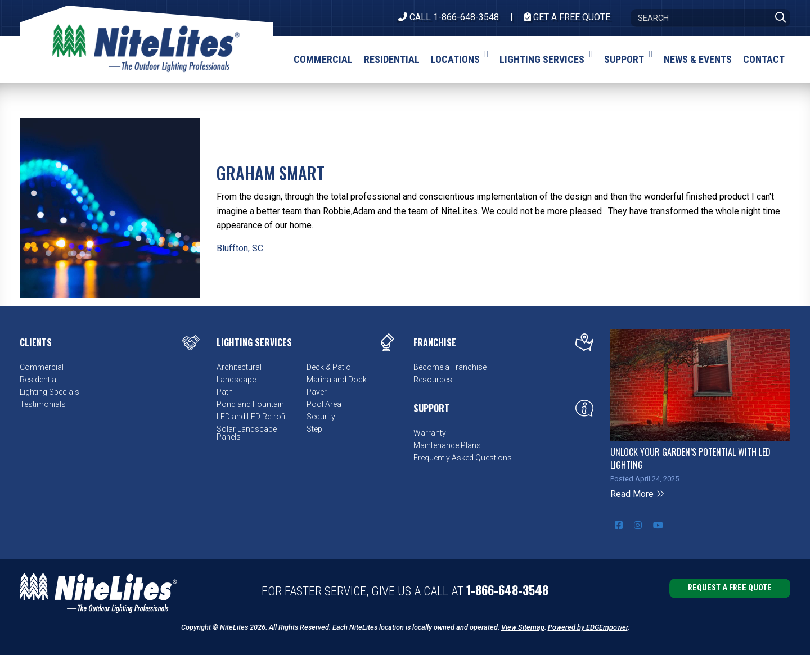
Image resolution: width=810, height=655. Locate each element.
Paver (317, 391)
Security (321, 416)
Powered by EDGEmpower (588, 627)
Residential (39, 379)
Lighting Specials (49, 391)
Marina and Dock (337, 379)
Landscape (236, 379)
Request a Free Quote (730, 588)
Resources (432, 379)
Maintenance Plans (447, 445)
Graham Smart (271, 173)
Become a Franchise (450, 367)
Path (225, 391)
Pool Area (324, 404)
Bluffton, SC (240, 248)
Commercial (42, 367)
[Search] (710, 18)
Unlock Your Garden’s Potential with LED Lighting (690, 458)
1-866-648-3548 (507, 590)
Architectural (239, 367)
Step (314, 428)
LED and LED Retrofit (252, 416)
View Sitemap (522, 627)
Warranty (429, 432)
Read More (637, 494)
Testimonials (43, 404)
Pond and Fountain (250, 404)
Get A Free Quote (567, 17)
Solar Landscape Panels (247, 432)
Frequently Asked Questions (462, 457)
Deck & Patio (329, 367)
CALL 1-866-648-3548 (448, 17)
